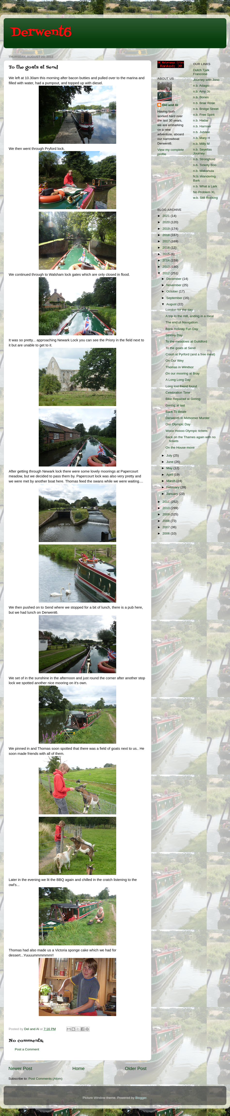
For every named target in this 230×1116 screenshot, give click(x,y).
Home (78, 1068)
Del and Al (170, 105)
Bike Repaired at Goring (183, 399)
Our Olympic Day (178, 424)
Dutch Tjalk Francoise (201, 72)
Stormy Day (174, 335)
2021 (166, 216)
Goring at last (175, 405)
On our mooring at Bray (182, 373)
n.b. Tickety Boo (204, 165)
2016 (166, 247)
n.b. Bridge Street (206, 109)
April (170, 474)
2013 (166, 266)
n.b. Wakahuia (203, 171)
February (173, 487)
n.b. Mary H (201, 138)
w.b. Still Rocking (205, 197)
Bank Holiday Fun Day (182, 329)
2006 (166, 533)
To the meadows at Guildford (186, 341)
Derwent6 (41, 32)
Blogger (140, 1098)
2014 (166, 260)
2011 (166, 502)
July (169, 455)
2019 (166, 228)
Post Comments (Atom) (45, 1078)
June (170, 462)
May (169, 468)
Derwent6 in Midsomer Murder (188, 418)
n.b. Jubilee (201, 132)
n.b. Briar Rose (204, 103)
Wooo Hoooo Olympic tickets (186, 431)
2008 (166, 521)
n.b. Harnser (202, 126)
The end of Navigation (182, 322)
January (172, 494)
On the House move (180, 447)
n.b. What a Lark (205, 186)
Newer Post (20, 1068)
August (171, 304)
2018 (166, 235)
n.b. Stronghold (204, 159)
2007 (166, 527)
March (171, 481)
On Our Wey (175, 360)
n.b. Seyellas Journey (202, 151)
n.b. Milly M (201, 143)
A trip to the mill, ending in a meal (190, 316)
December (174, 279)
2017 (166, 241)
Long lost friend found (181, 386)
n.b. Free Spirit (204, 114)
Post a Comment (27, 1049)
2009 (166, 514)
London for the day (179, 310)
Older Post (135, 1068)
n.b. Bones (201, 97)
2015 (166, 254)
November (174, 285)
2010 (166, 508)
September (174, 298)
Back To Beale (176, 411)
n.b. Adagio (201, 85)
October (172, 291)
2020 (166, 222)
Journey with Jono (206, 80)
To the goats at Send (181, 348)
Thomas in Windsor (180, 367)
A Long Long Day (178, 380)
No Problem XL (204, 192)
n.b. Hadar (200, 120)
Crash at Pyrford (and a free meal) (190, 354)
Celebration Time (178, 392)
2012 (166, 273)
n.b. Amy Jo (201, 91)
